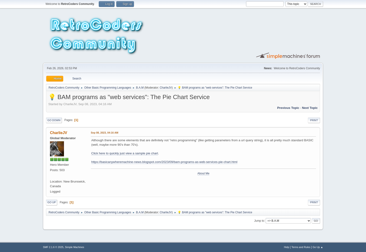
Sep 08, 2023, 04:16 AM (104, 132)
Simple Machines (74, 247)
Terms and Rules (301, 247)
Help (286, 247)
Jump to (259, 220)
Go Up (51, 202)
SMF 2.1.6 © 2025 (53, 247)
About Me (203, 173)
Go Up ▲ (318, 247)
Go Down (53, 120)
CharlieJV (166, 87)
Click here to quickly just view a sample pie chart (124, 153)
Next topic (310, 108)
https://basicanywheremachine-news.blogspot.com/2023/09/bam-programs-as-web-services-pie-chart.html (164, 162)
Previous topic (288, 108)
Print (314, 120)
